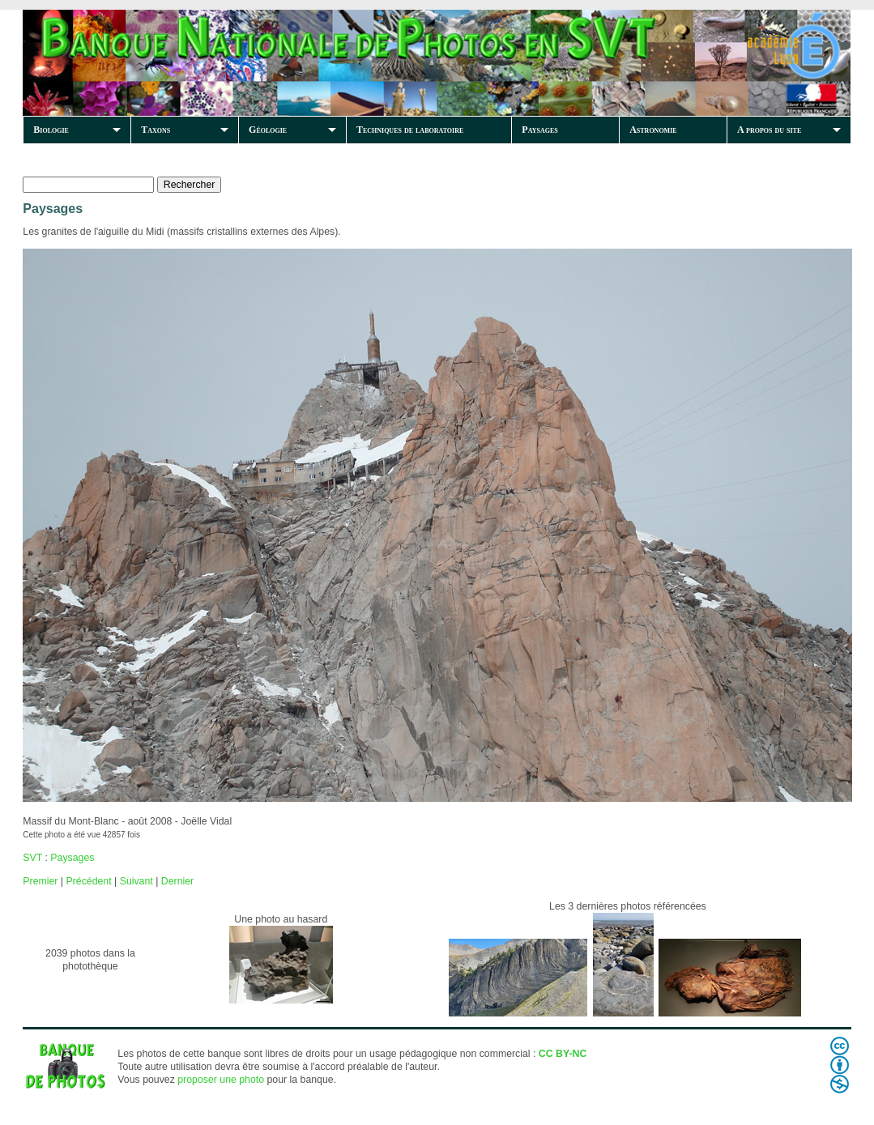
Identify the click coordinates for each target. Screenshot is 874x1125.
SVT (32, 857)
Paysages (539, 129)
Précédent (88, 881)
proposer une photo (220, 1079)
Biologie (51, 129)
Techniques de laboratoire (409, 129)
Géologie (268, 129)
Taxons (155, 129)
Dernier (177, 881)
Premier (40, 881)
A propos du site (769, 129)
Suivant (136, 881)
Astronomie (652, 129)
